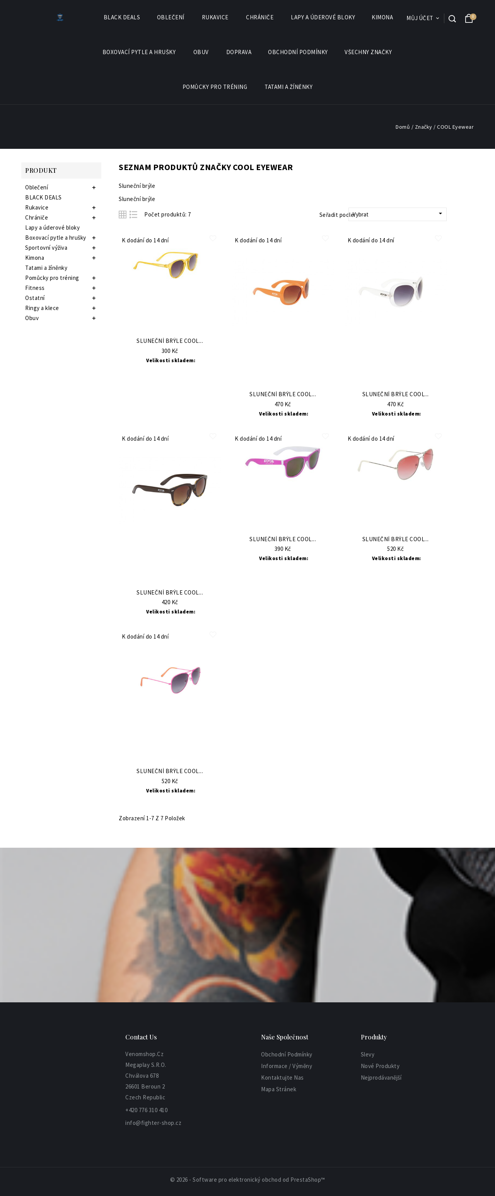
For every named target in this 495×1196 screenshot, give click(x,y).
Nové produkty (380, 1066)
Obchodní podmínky (298, 52)
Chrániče (260, 17)
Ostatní (35, 298)
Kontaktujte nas (282, 1077)
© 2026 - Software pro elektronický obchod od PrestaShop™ (247, 1179)
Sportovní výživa (46, 247)
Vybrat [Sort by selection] (398, 214)
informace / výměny (286, 1066)
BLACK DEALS (122, 17)
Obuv (201, 52)
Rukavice (215, 17)
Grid (122, 214)
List (133, 214)
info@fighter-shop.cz (153, 1122)
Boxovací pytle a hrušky (139, 52)
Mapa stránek (278, 1089)
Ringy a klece (42, 308)
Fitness (35, 287)
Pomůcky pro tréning (215, 87)
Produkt (41, 170)
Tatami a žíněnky (288, 86)
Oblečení (171, 17)
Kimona (383, 17)
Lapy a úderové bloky (323, 17)
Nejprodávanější (381, 1077)
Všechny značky (369, 52)
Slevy (368, 1054)
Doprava (239, 52)
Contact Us (141, 1037)
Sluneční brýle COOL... (170, 341)
